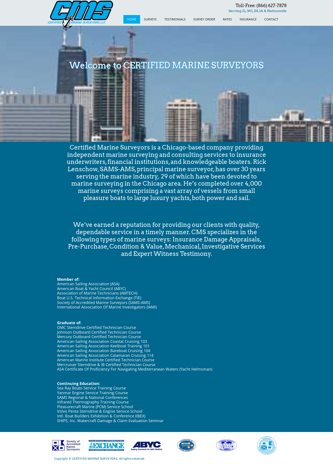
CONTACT (271, 19)
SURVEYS (150, 19)
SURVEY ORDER (204, 19)
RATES (227, 19)
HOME (131, 19)
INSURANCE (248, 19)
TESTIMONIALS (175, 19)
